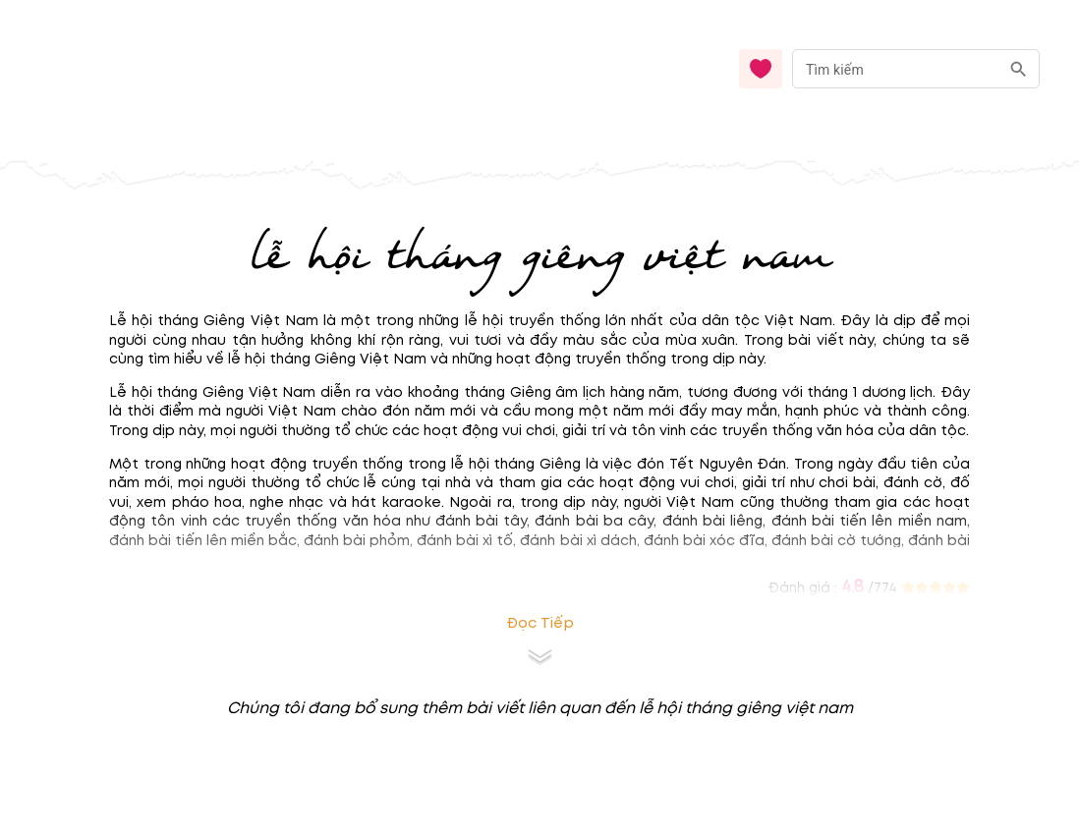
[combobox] (916, 69)
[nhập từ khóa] (895, 68)
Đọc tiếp (540, 623)
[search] (1018, 69)
